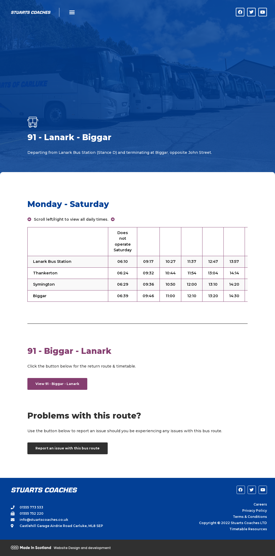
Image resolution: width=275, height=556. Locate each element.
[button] (71, 12)
